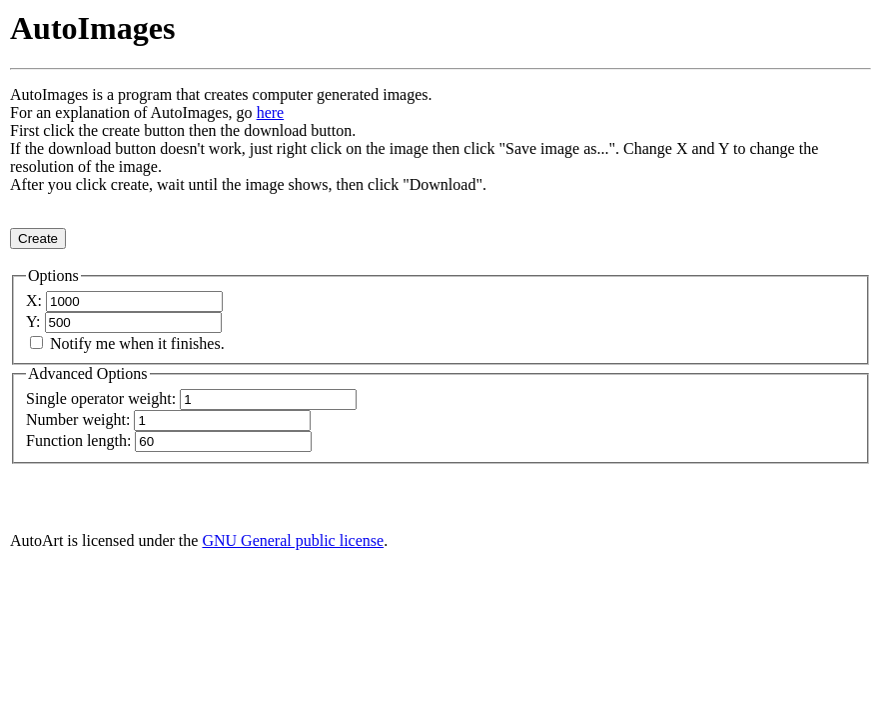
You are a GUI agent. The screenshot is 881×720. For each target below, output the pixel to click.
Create (38, 238)
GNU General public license (293, 540)
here (271, 112)
